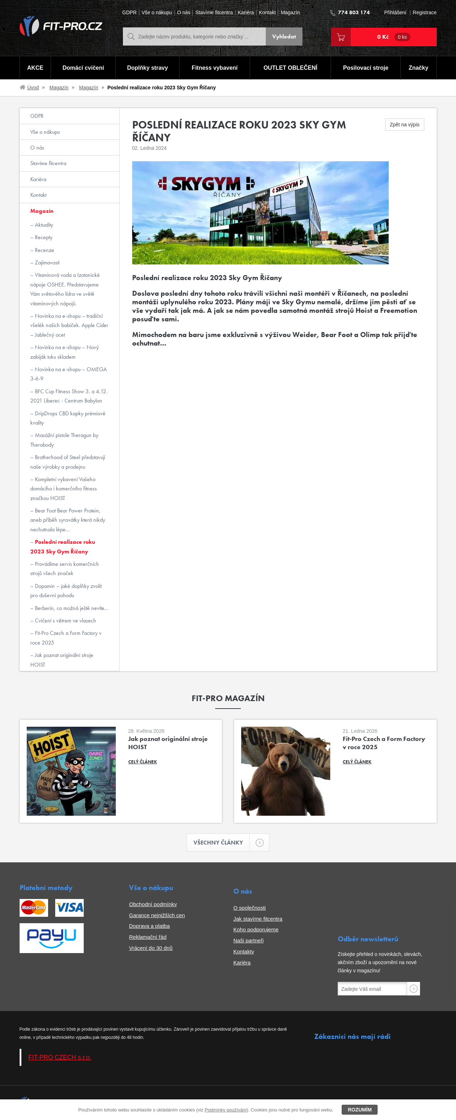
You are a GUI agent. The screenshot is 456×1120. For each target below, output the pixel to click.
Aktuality (43, 224)
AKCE (35, 68)
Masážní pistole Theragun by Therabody (64, 439)
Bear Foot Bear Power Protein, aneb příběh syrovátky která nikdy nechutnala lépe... (67, 520)
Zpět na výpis (404, 124)
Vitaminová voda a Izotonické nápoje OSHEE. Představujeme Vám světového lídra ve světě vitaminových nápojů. (65, 289)
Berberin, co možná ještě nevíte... (71, 608)
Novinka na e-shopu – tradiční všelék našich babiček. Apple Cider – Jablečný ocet (69, 325)
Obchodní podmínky (153, 904)
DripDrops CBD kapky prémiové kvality (67, 418)
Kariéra (246, 12)
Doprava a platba (149, 926)
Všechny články (221, 843)
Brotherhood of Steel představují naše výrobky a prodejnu (67, 461)
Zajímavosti (46, 262)
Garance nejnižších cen (157, 915)
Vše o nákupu (157, 12)
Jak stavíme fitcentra (258, 919)
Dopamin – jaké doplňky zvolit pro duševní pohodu (66, 590)
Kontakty (243, 951)
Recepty (42, 237)
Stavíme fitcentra (214, 12)
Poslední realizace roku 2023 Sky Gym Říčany (62, 546)
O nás (183, 12)
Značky (418, 68)
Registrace (425, 12)
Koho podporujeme (256, 929)
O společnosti (249, 908)
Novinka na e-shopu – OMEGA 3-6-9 (68, 374)
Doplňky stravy (147, 68)
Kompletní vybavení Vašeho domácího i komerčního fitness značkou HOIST (63, 488)
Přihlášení (395, 12)
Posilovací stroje (365, 68)
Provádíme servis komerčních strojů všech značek (64, 568)
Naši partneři (248, 940)
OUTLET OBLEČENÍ (290, 68)
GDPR (129, 12)
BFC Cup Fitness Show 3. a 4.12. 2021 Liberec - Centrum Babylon (69, 396)
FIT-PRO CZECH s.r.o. (60, 1057)
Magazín (290, 12)
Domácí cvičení (83, 68)
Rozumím (360, 1110)
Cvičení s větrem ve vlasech (64, 620)
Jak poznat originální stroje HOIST (61, 659)
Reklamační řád (147, 937)
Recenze (43, 250)
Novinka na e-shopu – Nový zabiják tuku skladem (64, 351)
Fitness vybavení (215, 68)
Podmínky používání (225, 1110)
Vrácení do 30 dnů (150, 948)
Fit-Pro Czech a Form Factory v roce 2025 (66, 637)
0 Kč (394, 37)
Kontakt (267, 12)
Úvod (33, 87)
